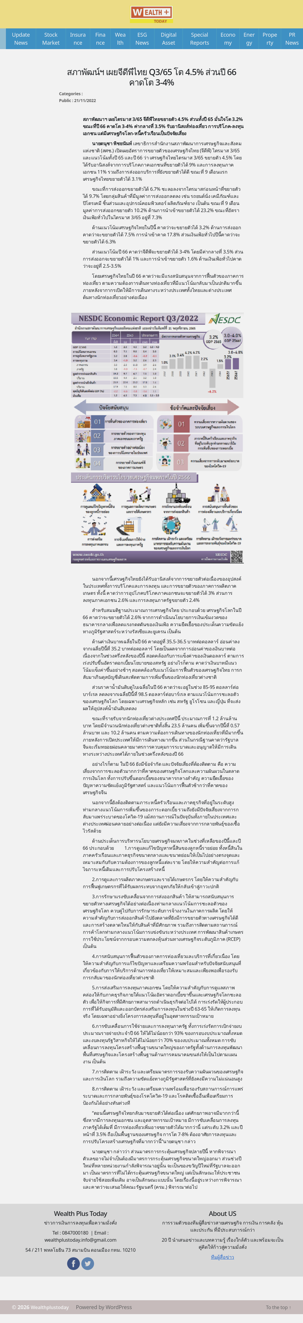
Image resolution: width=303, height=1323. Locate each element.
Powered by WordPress (110, 1315)
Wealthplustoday (53, 1315)
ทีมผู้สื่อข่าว (222, 1266)
